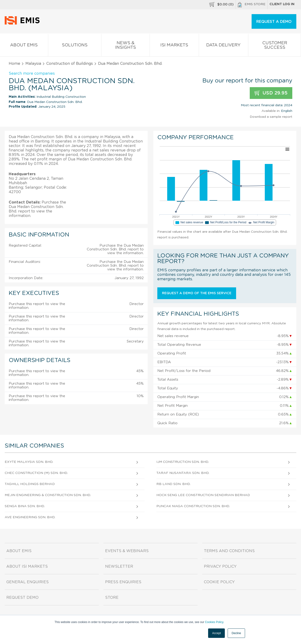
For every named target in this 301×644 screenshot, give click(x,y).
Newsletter (119, 566)
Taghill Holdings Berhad (30, 484)
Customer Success (274, 46)
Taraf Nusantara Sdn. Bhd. (182, 473)
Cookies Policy (214, 622)
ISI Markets (174, 46)
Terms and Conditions (229, 551)
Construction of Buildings (69, 63)
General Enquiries (27, 582)
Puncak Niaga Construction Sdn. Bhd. (193, 506)
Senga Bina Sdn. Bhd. (25, 506)
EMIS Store (251, 4)
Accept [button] (216, 633)
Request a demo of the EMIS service (196, 293)
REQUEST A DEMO (274, 22)
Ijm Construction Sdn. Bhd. (182, 462)
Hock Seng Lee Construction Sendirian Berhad (203, 495)
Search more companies (32, 73)
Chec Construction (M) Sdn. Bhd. (36, 473)
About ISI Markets (27, 566)
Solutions (75, 46)
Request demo (22, 597)
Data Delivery (224, 46)
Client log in (281, 4)
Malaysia (33, 63)
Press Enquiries (123, 582)
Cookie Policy (219, 582)
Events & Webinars (127, 551)
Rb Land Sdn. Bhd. (173, 484)
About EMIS (24, 46)
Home (14, 63)
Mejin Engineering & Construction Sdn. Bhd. (48, 495)
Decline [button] (236, 633)
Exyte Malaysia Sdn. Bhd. (29, 462)
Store (112, 597)
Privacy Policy (220, 566)
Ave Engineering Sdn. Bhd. (30, 517)
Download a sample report (271, 116)
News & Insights (125, 46)
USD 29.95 (271, 93)
